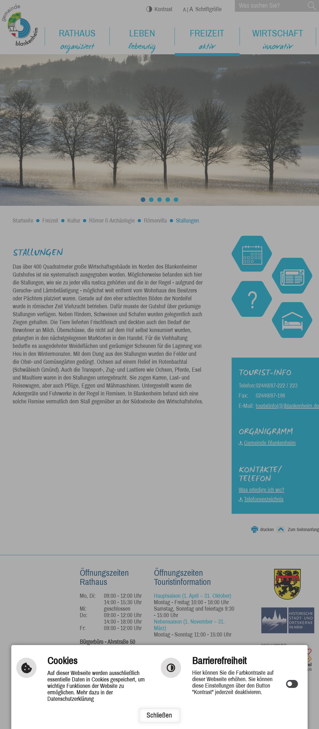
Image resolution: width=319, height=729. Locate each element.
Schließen (159, 715)
